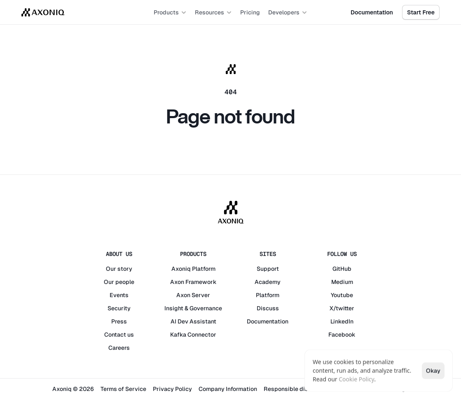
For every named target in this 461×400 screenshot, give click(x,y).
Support (268, 268)
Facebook (342, 334)
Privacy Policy (172, 389)
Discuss (268, 308)
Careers (119, 347)
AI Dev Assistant (193, 321)
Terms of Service (123, 389)
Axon (177, 282)
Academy (268, 282)
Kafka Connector (193, 334)
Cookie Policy (356, 379)
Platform (203, 268)
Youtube (342, 295)
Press (119, 321)
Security (119, 308)
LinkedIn (341, 321)
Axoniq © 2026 (73, 389)
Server (201, 295)
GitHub (341, 268)
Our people (119, 282)
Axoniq (181, 268)
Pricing (250, 12)
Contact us (119, 334)
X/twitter (342, 308)
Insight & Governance (193, 308)
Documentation (267, 321)
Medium (342, 282)
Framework (201, 282)
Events (119, 295)
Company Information (228, 389)
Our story (119, 268)
